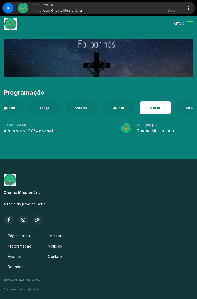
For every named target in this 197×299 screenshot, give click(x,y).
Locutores (56, 236)
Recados (15, 267)
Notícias (55, 246)
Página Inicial (19, 236)
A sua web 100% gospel (28, 130)
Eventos (15, 256)
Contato (55, 256)
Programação (19, 246)
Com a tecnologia (22, 289)
